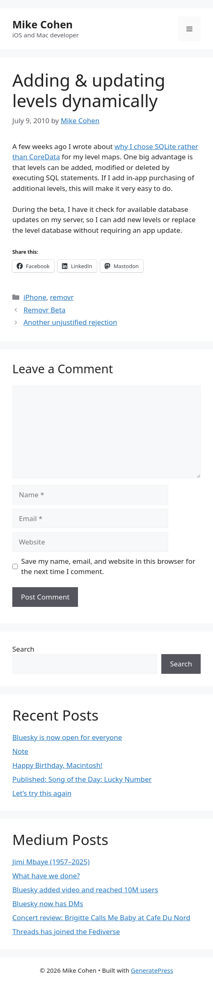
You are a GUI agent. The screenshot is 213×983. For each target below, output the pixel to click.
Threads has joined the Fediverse (66, 931)
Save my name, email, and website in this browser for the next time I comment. (108, 566)
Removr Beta (44, 310)
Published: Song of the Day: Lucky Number (82, 779)
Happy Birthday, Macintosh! (57, 765)
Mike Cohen (42, 24)
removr (62, 297)
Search (23, 649)
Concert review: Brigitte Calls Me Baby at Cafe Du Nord (101, 917)
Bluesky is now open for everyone (67, 737)
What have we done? (46, 875)
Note (20, 751)
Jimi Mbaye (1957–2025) (50, 861)
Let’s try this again (41, 793)
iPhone (34, 297)
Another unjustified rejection (70, 322)
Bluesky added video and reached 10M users (85, 889)
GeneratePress (152, 970)
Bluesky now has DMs (47, 903)
